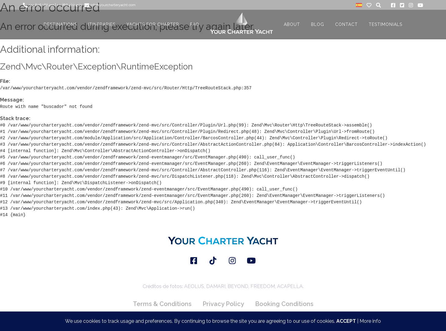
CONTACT (346, 24)
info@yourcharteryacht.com (110, 5)
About (292, 24)
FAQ (194, 24)
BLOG (317, 24)
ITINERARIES (101, 24)
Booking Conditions (284, 304)
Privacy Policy (223, 304)
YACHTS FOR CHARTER (152, 24)
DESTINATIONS (60, 24)
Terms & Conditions (162, 304)
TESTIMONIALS (385, 24)
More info (370, 321)
